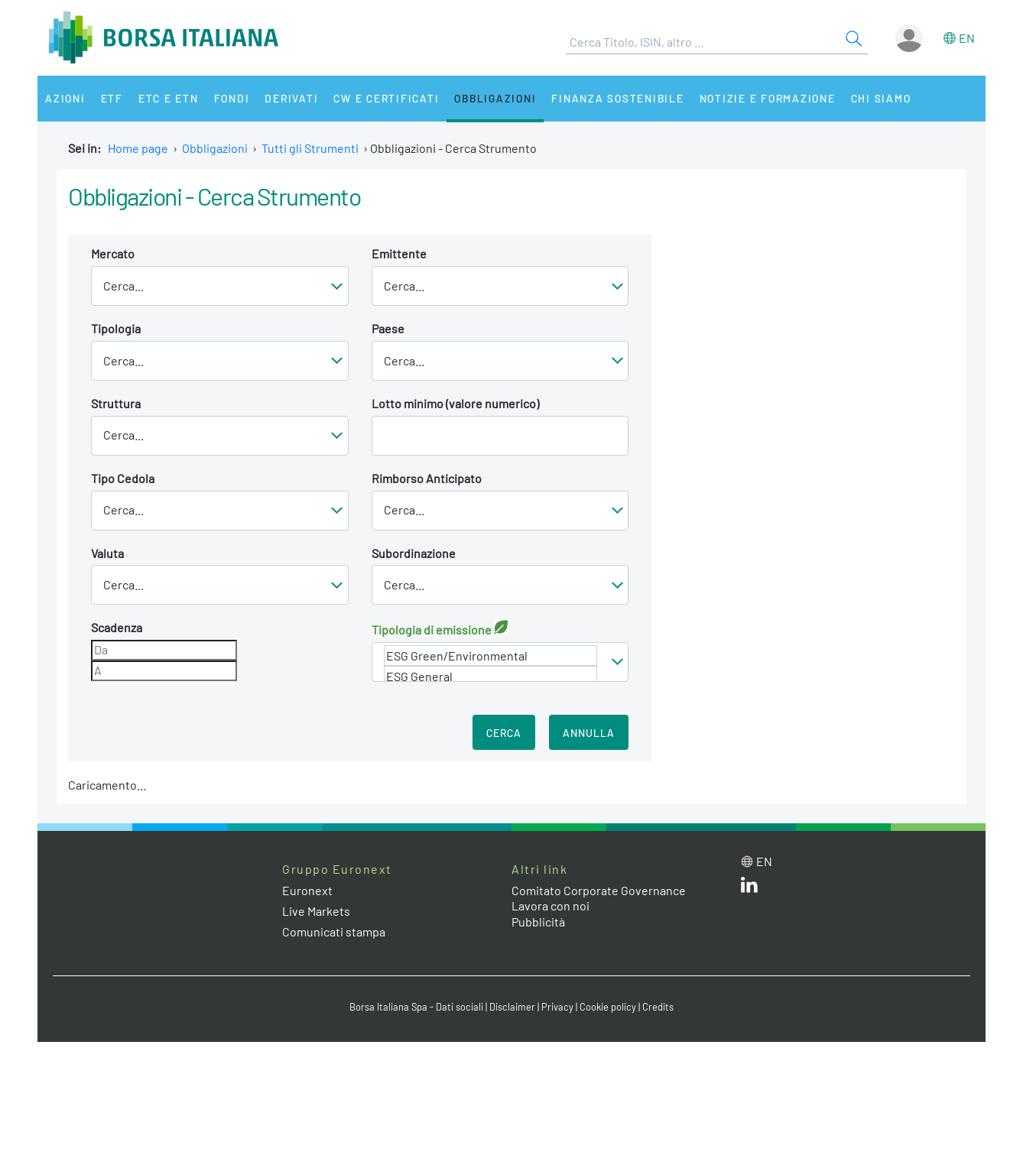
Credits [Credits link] (658, 1007)
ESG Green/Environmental (491, 655)
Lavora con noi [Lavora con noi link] (550, 905)
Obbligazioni (495, 98)
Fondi (232, 98)
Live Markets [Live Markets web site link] (316, 911)
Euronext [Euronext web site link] (307, 890)
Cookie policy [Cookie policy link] (608, 1007)
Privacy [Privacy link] (557, 1007)
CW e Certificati (386, 98)
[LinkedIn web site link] (749, 888)
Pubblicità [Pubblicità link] (538, 921)
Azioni (65, 98)
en (967, 38)
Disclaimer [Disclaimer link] (512, 1007)
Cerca (503, 732)
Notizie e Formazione (768, 98)
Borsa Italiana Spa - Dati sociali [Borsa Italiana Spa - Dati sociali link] (416, 1007)
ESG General (491, 676)
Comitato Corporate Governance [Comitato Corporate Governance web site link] (599, 890)
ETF (112, 98)
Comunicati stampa (333, 931)
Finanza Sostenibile (617, 98)
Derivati (291, 98)
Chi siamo (881, 98)
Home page (138, 148)
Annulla (589, 732)
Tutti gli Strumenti (310, 148)
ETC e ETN (168, 98)
